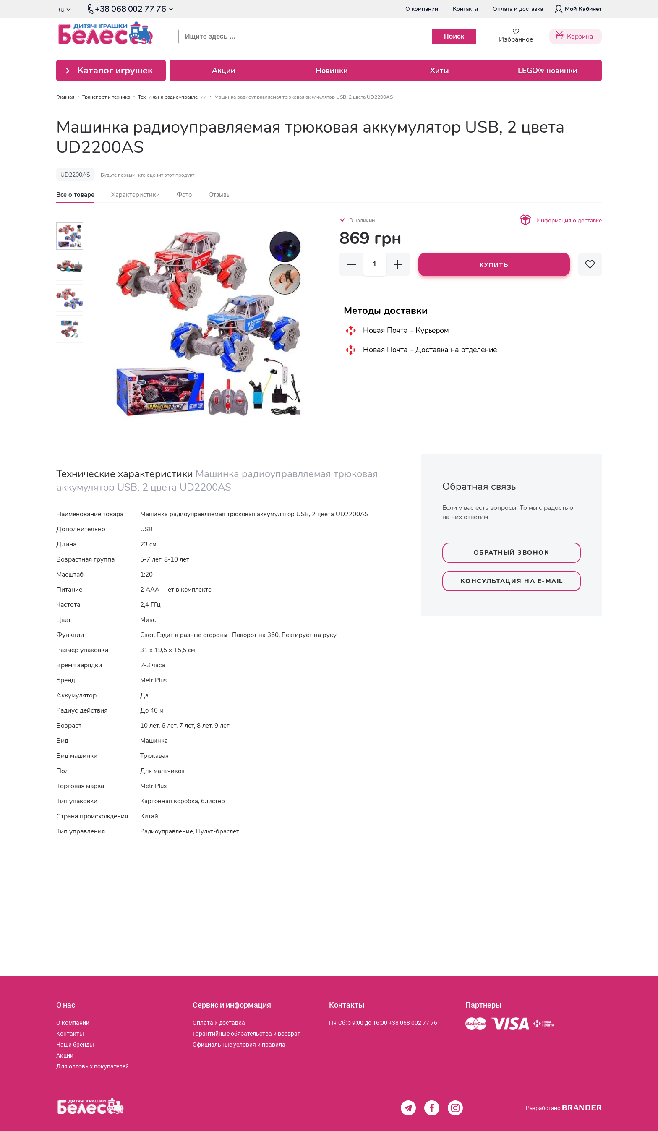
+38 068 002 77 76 (413, 1022)
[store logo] (111, 36)
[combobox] (324, 36)
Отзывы (220, 195)
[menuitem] (72, 1022)
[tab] (75, 194)
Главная (65, 97)
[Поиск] (454, 36)
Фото (184, 195)
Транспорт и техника (106, 97)
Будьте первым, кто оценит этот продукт (147, 175)
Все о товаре (75, 195)
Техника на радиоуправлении (172, 97)
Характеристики (135, 195)
